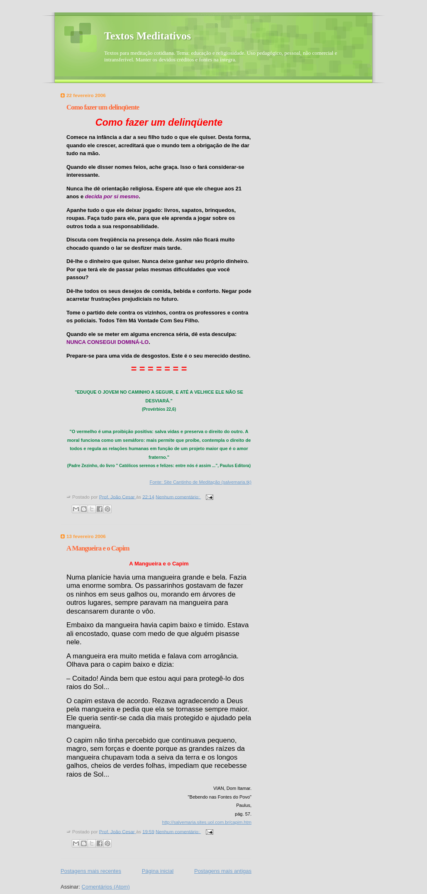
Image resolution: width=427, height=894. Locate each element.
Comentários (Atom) (106, 887)
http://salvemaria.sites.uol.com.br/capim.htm (207, 822)
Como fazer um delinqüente (102, 107)
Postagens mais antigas (222, 871)
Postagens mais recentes (91, 871)
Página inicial (158, 871)
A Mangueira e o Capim (97, 548)
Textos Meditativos (147, 36)
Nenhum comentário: (178, 496)
